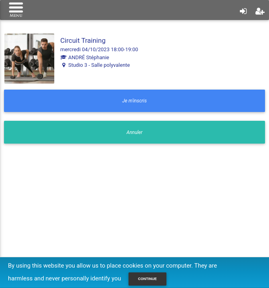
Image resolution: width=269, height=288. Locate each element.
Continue (147, 279)
